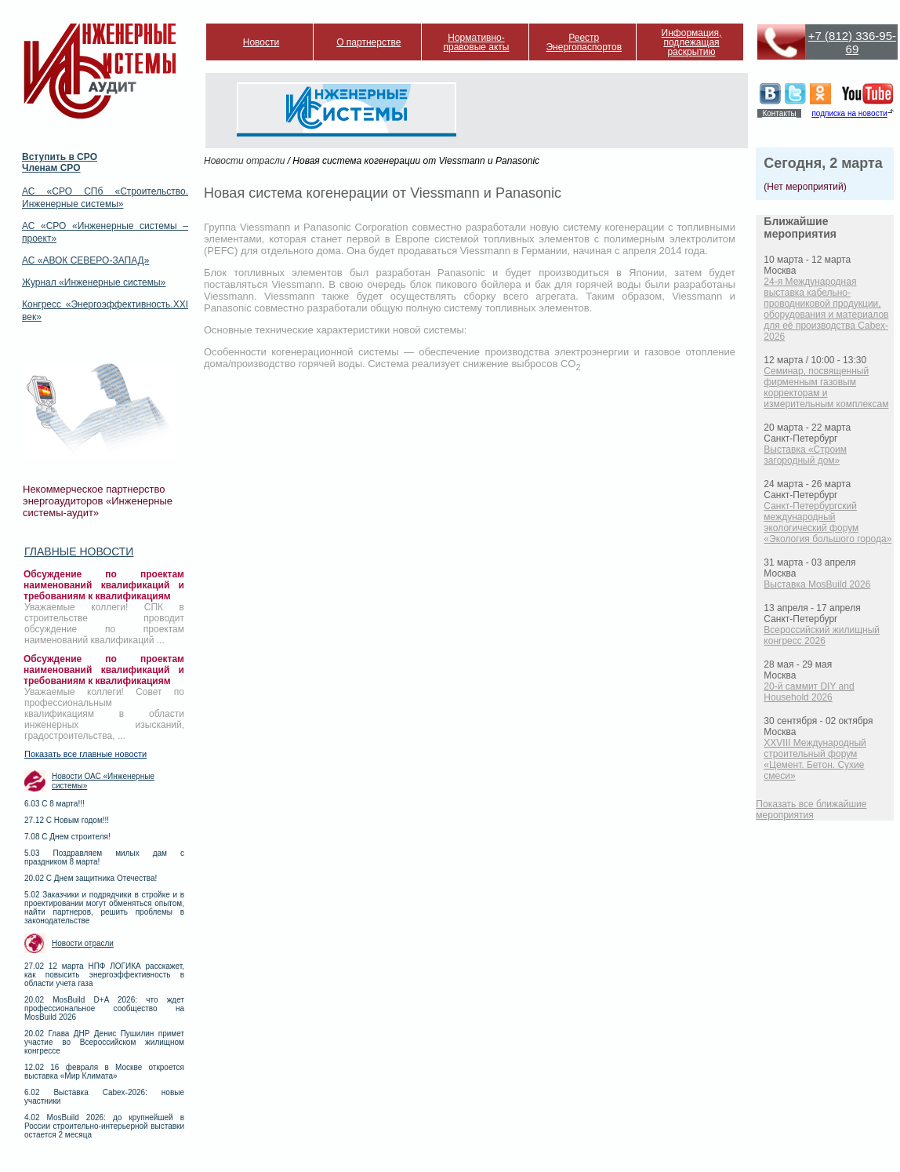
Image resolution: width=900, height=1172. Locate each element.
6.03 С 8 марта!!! (54, 803)
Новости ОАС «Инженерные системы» (103, 781)
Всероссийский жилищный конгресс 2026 (822, 635)
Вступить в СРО (59, 156)
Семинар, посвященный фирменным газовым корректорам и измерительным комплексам (826, 387)
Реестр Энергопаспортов (584, 42)
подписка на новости (849, 113)
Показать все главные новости (85, 754)
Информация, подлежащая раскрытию (692, 42)
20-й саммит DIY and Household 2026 (809, 692)
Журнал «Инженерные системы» (93, 282)
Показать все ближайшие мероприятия (811, 810)
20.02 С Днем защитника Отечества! (90, 878)
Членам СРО (51, 167)
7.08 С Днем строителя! (67, 836)
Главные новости (78, 551)
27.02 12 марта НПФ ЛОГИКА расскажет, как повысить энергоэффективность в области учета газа (104, 975)
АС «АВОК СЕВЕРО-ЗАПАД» (85, 260)
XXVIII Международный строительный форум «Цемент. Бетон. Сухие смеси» (815, 759)
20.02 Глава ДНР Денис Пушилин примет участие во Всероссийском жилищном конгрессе (104, 1042)
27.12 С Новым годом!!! (66, 820)
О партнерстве (368, 42)
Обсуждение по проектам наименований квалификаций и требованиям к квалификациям (104, 585)
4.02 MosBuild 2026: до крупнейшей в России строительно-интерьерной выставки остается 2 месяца (104, 1126)
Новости (261, 42)
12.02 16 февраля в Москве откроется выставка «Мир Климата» (104, 1071)
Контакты (779, 113)
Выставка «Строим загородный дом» (805, 455)
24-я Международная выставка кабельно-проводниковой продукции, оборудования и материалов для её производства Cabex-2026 (826, 309)
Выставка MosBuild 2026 (817, 584)
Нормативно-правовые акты (477, 42)
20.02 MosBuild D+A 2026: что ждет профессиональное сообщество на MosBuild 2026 (104, 1008)
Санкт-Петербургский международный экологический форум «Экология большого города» (827, 522)
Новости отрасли (83, 943)
